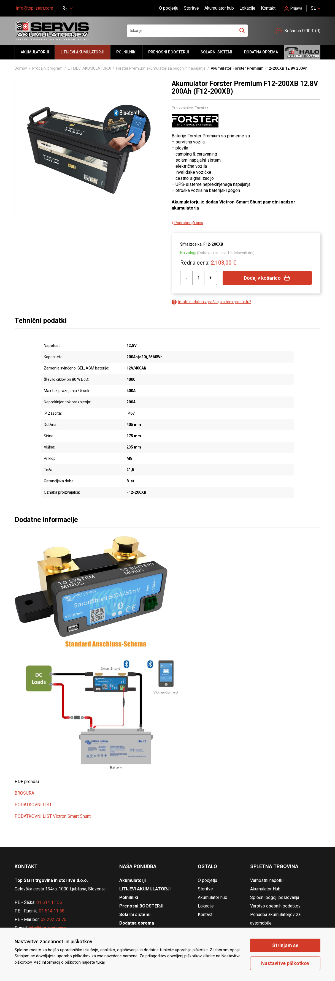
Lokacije (247, 8)
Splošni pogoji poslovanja (274, 897)
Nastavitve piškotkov (285, 963)
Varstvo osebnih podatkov (275, 906)
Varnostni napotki (266, 880)
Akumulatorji (35, 52)
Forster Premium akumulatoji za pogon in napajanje (161, 68)
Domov (21, 68)
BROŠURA (24, 793)
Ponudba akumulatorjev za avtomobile (275, 919)
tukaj (100, 962)
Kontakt (268, 8)
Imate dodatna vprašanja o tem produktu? (211, 302)
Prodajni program (47, 68)
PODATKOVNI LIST (33, 804)
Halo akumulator (302, 52)
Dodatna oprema (261, 52)
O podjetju (168, 8)
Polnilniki (126, 52)
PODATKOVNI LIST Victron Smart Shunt (53, 816)
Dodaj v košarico (267, 278)
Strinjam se (285, 945)
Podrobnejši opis (187, 223)
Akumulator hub (219, 8)
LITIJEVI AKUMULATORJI (82, 52)
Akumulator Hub (265, 889)
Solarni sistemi (216, 52)
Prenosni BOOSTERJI (168, 52)
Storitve (191, 8)
